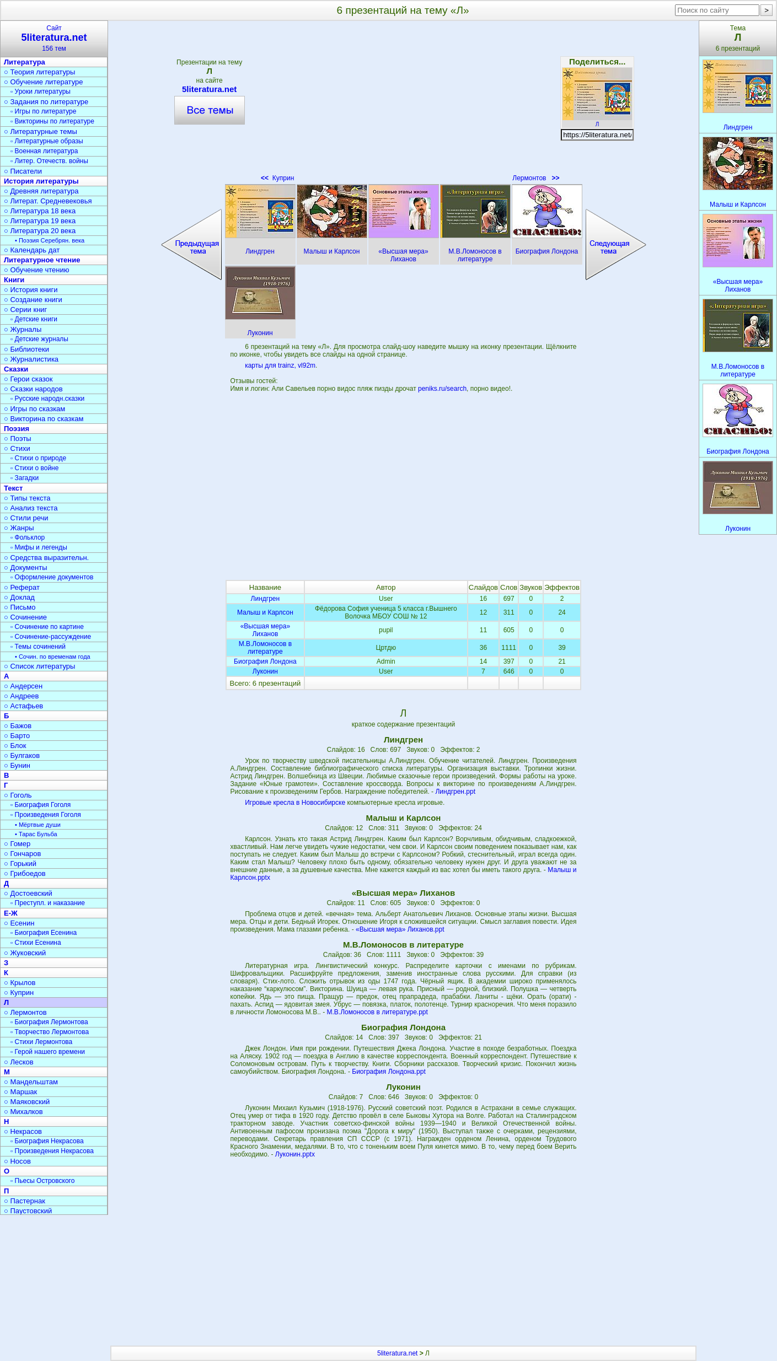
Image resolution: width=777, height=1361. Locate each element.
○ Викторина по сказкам (43, 419)
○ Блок (15, 745)
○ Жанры (19, 528)
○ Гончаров (22, 853)
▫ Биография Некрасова (47, 1141)
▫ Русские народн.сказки (47, 398)
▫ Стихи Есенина (35, 942)
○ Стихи (17, 448)
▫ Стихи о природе (38, 458)
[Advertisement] (403, 105)
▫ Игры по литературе (43, 111)
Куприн (277, 178)
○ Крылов (19, 982)
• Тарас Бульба (36, 834)
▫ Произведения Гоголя (45, 815)
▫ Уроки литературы (40, 91)
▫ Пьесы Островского (42, 1181)
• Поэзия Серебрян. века (49, 240)
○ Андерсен (23, 686)
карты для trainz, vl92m (280, 365)
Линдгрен (265, 599)
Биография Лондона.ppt (389, 1071)
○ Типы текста (27, 498)
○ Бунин (17, 765)
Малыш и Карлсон (265, 612)
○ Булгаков (22, 755)
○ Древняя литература (41, 191)
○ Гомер (17, 844)
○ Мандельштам (31, 1082)
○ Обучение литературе (43, 82)
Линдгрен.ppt (455, 791)
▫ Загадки (24, 478)
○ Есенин (19, 923)
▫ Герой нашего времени (47, 1052)
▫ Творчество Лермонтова (49, 1032)
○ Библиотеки (26, 349)
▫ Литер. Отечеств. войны (49, 161)
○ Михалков (23, 1111)
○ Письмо (20, 607)
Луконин (265, 671)
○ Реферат (22, 587)
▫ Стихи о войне (34, 468)
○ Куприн (19, 992)
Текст (13, 488)
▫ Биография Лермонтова (49, 1022)
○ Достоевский (28, 893)
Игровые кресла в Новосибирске (295, 802)
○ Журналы (22, 329)
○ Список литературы (39, 666)
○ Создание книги (33, 299)
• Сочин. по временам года (52, 656)
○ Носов (17, 1161)
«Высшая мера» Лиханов (265, 630)
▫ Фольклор (27, 537)
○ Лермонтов (25, 1012)
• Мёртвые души (38, 824)
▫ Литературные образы (46, 141)
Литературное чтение (42, 260)
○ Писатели (23, 171)
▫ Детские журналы (39, 339)
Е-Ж (11, 913)
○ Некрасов (23, 1131)
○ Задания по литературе (46, 102)
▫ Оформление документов (51, 577)
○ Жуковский (25, 953)
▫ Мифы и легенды (38, 547)
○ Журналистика (31, 359)
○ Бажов (17, 726)
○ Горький (20, 863)
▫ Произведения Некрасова (52, 1151)
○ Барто (17, 735)
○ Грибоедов (25, 873)
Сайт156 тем (54, 38)
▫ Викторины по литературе (52, 121)
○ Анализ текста (30, 508)
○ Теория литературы (39, 72)
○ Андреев (21, 696)
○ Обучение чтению (36, 270)
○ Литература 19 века (40, 221)
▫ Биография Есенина (43, 933)
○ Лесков (19, 1062)
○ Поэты (17, 438)
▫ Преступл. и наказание (47, 903)
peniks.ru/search (442, 388)
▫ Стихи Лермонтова (41, 1042)
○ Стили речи (26, 518)
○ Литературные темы (40, 131)
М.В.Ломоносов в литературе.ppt (377, 1012)
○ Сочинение (25, 617)
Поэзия (16, 428)
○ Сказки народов (33, 389)
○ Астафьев (23, 706)
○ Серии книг (25, 309)
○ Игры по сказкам (34, 409)
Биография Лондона (265, 661)
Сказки (16, 369)
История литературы (41, 181)
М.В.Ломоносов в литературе (265, 647)
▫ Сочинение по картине (47, 627)
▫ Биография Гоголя (40, 805)
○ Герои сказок (28, 379)
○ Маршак (20, 1092)
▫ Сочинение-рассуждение (50, 637)
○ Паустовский (28, 1211)
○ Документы (25, 567)
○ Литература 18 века (40, 211)
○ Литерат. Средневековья (48, 201)
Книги (14, 280)
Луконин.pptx (295, 1154)
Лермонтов (535, 178)
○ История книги (31, 290)
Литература (24, 62)
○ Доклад (19, 597)
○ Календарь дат (32, 250)
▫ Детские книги (33, 319)
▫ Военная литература (44, 151)
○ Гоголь (18, 795)
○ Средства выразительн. (46, 557)
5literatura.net (209, 89)
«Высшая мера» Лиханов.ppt (400, 929)
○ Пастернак (24, 1201)
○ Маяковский (27, 1102)
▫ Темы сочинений (38, 646)
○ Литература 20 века (40, 231)
